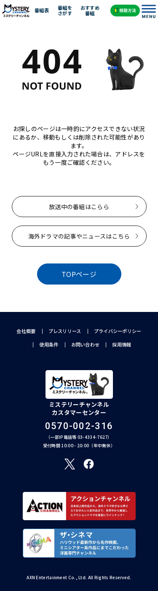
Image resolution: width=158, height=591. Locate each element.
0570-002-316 (79, 426)
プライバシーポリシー (118, 331)
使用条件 (48, 344)
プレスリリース (64, 331)
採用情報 (121, 344)
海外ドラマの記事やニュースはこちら (79, 236)
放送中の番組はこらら (79, 206)
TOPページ (79, 274)
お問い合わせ (85, 344)
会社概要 (25, 331)
